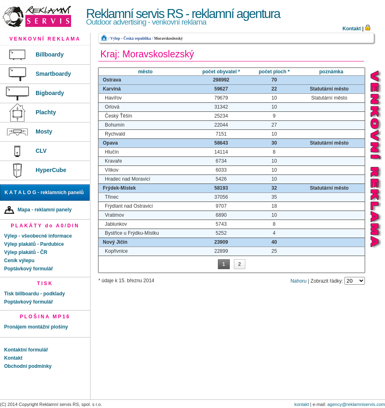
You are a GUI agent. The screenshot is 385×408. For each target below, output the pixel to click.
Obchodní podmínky (28, 366)
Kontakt (351, 29)
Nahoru (298, 281)
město (145, 72)
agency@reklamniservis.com (356, 404)
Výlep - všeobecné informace (38, 236)
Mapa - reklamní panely (38, 210)
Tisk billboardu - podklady (34, 294)
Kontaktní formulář (26, 350)
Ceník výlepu (19, 260)
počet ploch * (274, 72)
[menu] (45, 112)
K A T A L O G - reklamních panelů (44, 192)
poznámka (331, 72)
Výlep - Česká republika (130, 38)
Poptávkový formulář (28, 269)
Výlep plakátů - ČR (25, 252)
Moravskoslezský (168, 38)
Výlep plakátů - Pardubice (34, 244)
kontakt (301, 404)
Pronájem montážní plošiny (36, 327)
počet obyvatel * (221, 72)
